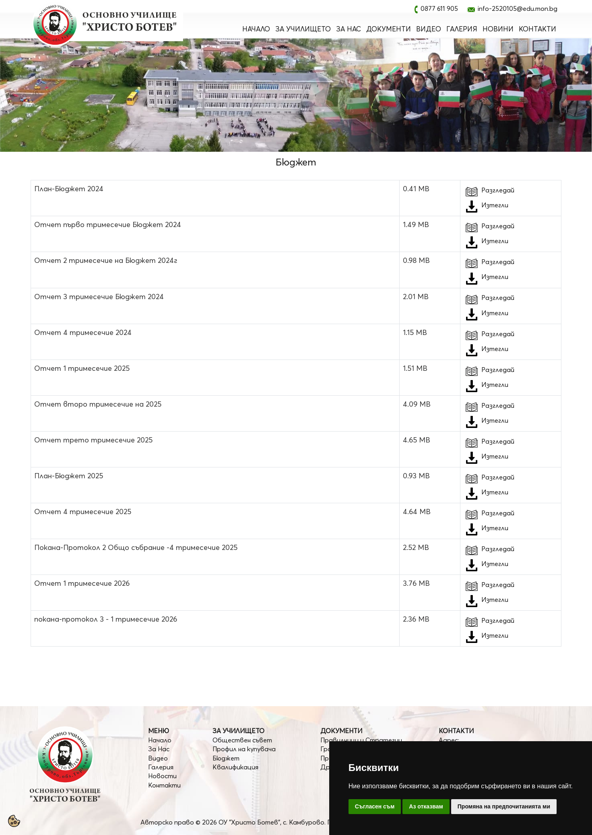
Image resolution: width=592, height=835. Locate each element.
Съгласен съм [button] (375, 806)
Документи (388, 29)
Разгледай (489, 190)
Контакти (537, 29)
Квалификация (235, 767)
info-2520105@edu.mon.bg (517, 8)
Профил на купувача (244, 749)
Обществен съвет (242, 740)
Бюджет (225, 758)
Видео (428, 29)
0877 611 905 (439, 8)
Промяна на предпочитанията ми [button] (504, 806)
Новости (162, 776)
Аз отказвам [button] (426, 806)
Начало (256, 29)
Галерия (461, 29)
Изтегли (494, 205)
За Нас (348, 29)
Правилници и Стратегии (361, 740)
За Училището (303, 29)
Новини (498, 29)
